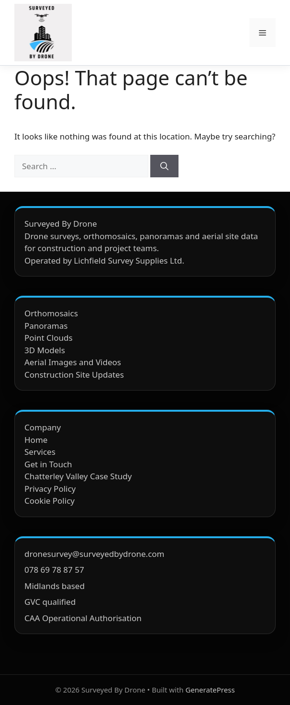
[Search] (164, 166)
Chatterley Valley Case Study (78, 476)
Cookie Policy (49, 500)
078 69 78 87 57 (54, 569)
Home (35, 439)
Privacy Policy (50, 488)
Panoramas (45, 325)
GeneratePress (209, 689)
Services (40, 451)
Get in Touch (48, 464)
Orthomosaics (51, 313)
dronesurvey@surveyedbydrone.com (94, 553)
